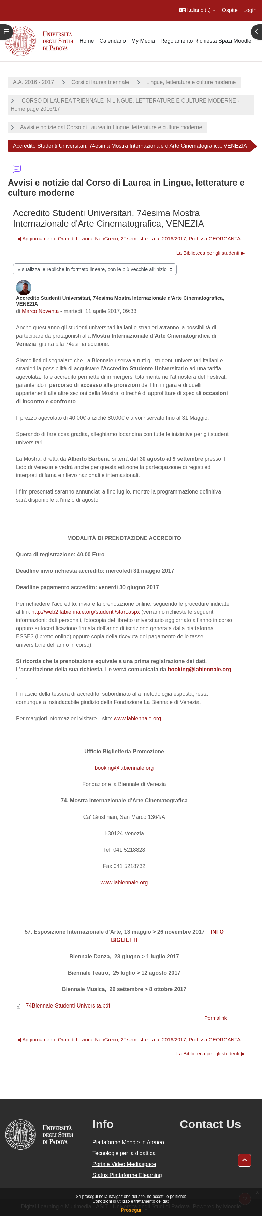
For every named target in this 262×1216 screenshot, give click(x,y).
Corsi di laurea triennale (100, 82)
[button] (197, 10)
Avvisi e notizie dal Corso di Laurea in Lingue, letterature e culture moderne (111, 127)
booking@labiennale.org (199, 669)
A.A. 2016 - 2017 (33, 82)
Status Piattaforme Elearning (127, 1175)
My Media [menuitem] (143, 41)
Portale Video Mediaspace (124, 1164)
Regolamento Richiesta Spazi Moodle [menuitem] (205, 41)
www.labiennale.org (137, 718)
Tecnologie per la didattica (124, 1153)
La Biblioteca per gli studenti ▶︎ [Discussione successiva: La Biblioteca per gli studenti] (210, 253)
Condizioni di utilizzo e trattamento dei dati (131, 1201)
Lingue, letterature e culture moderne (191, 82)
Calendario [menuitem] (112, 41)
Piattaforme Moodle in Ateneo (128, 1142)
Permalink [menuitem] (215, 1018)
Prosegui (131, 1210)
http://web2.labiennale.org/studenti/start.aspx (85, 612)
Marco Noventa (40, 311)
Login (250, 10)
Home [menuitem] (86, 41)
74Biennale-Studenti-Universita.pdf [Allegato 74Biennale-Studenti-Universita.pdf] (63, 1006)
